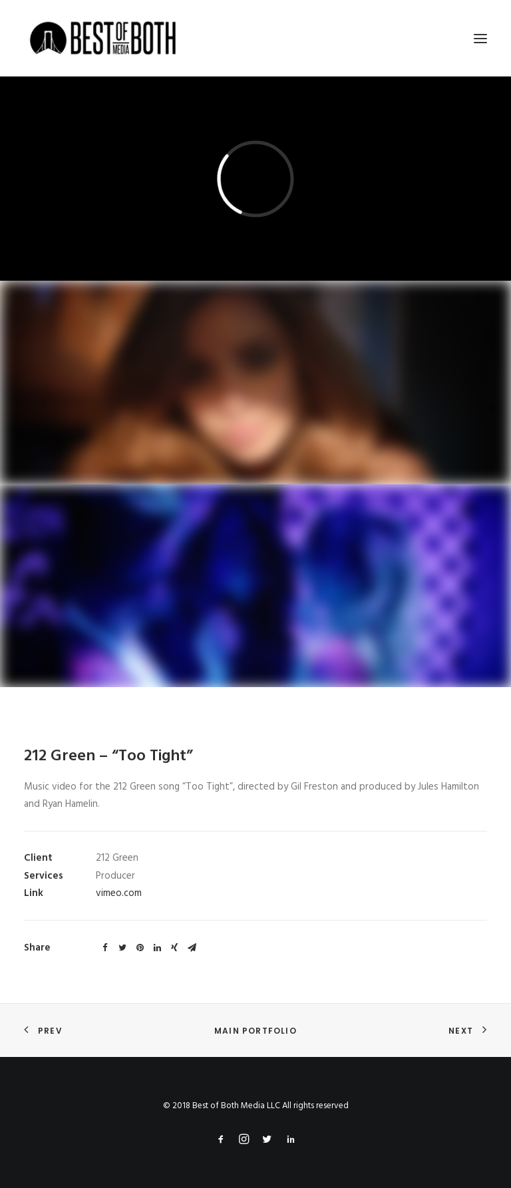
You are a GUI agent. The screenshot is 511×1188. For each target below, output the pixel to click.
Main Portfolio (255, 1030)
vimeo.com (119, 893)
